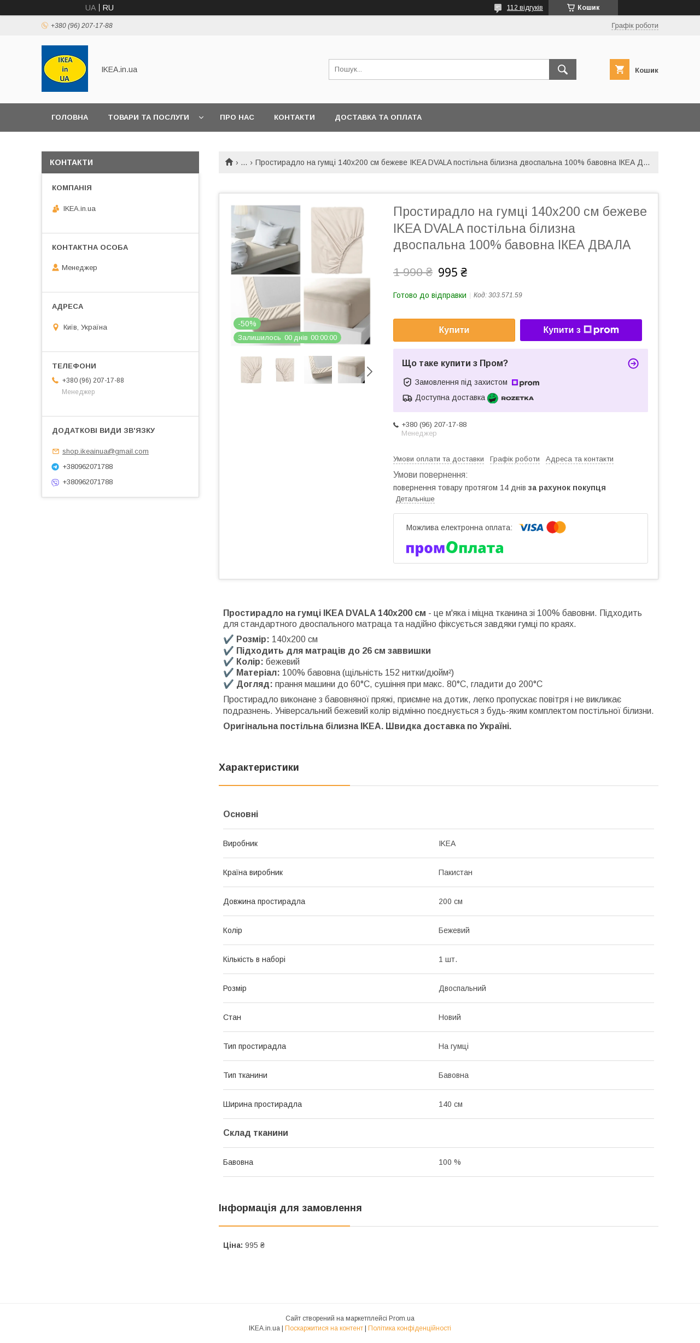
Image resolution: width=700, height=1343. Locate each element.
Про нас (237, 117)
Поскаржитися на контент (324, 1328)
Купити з (581, 330)
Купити (454, 330)
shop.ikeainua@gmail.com (105, 451)
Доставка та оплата (378, 117)
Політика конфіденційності (409, 1328)
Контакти (294, 117)
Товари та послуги (148, 117)
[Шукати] (562, 69)
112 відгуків (525, 7)
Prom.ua (402, 1318)
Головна (69, 117)
